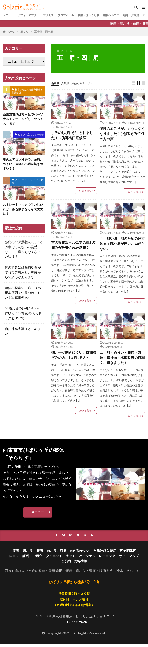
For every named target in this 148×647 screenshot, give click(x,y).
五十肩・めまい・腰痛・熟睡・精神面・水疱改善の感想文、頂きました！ (122, 360)
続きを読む (86, 191)
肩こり (24, 31)
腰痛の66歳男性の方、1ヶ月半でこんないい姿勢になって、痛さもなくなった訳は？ (24, 252)
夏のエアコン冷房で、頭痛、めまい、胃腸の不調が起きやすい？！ (24, 165)
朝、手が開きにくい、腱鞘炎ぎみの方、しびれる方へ (73, 357)
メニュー (9, 15)
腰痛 (15, 554)
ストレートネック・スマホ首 (27, 183)
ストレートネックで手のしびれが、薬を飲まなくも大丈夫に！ (24, 212)
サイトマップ (129, 559)
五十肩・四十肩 (43, 31)
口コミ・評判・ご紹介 (25, 559)
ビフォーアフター (33, 15)
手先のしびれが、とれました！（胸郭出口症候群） (73, 136)
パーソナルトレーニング (97, 559)
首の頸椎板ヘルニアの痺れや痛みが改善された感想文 (73, 246)
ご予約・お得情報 (74, 564)
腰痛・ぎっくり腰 (103, 15)
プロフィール (77, 15)
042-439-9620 (75, 625)
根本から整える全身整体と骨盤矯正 (27, 91)
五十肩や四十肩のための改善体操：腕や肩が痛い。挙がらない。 (122, 245)
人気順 (68, 83)
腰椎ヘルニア (130, 15)
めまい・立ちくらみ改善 (31, 135)
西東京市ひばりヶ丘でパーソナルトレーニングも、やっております (24, 119)
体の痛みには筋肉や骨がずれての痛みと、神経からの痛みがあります (23, 275)
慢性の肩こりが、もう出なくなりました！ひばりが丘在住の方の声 (122, 134)
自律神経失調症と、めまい (23, 334)
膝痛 (39, 554)
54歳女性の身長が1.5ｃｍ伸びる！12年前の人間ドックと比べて (24, 316)
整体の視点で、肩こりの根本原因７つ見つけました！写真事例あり (23, 296)
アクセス (56, 15)
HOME (11, 31)
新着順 (56, 83)
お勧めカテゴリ (86, 83)
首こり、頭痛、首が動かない (68, 554)
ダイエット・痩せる (60, 559)
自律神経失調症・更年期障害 (114, 554)
